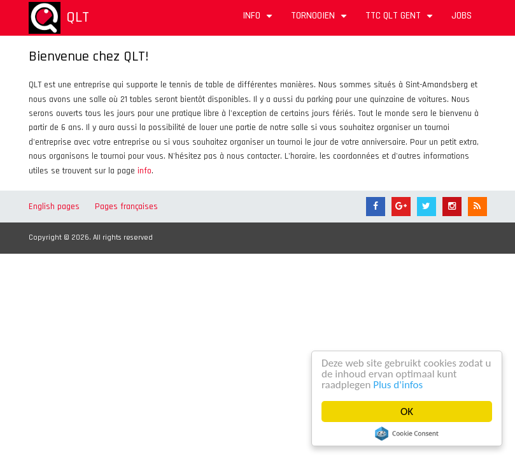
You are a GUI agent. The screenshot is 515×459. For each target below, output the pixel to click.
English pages (54, 206)
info (145, 171)
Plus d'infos (398, 384)
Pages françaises (126, 206)
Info (259, 20)
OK (406, 411)
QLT (77, 17)
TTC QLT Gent (400, 20)
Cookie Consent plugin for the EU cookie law (407, 433)
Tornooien (320, 20)
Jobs (461, 15)
